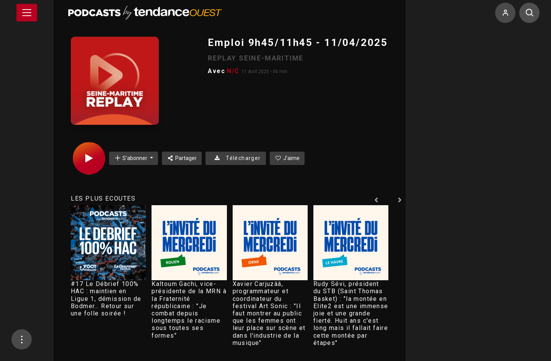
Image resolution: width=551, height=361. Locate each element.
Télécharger (235, 158)
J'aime (287, 158)
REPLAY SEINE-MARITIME (255, 58)
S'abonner (131, 158)
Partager (182, 158)
